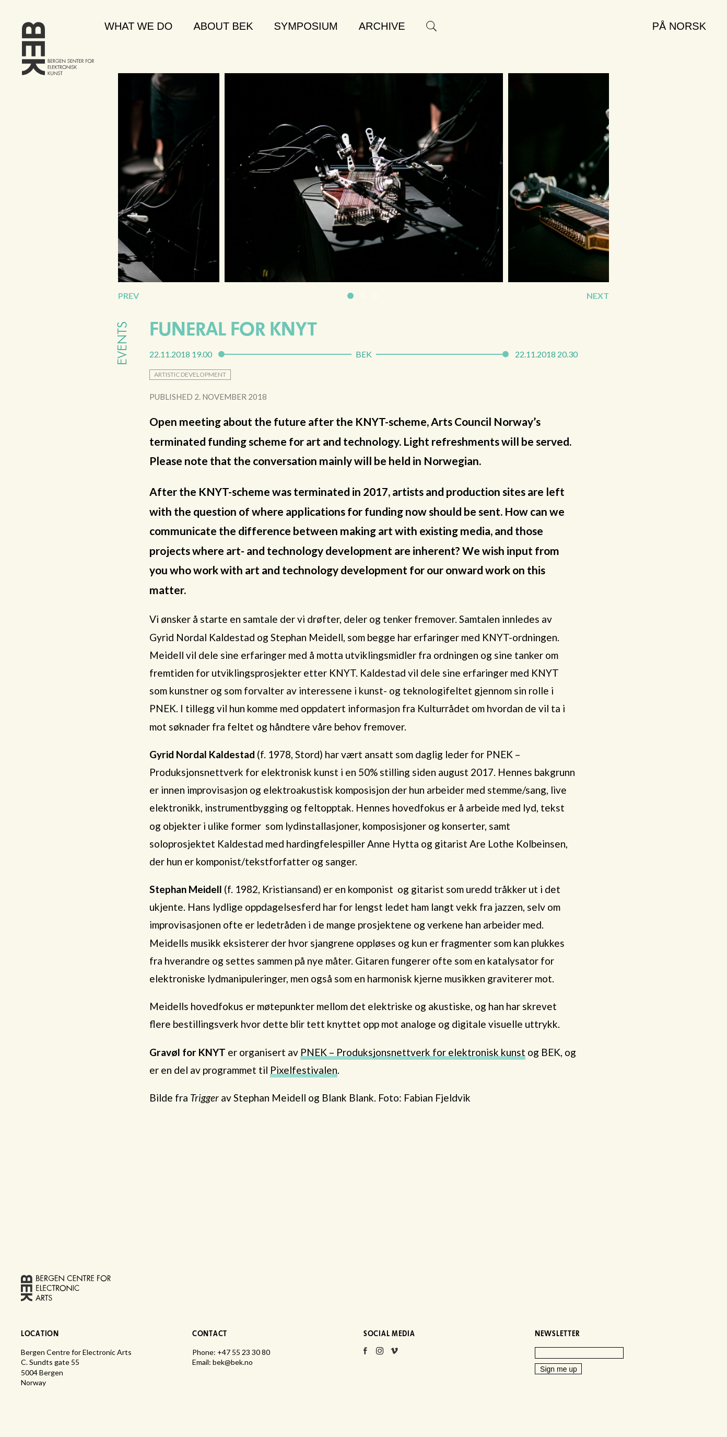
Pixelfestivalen (303, 1070)
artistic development (190, 374)
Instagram (379, 1353)
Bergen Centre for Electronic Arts (58, 51)
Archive (382, 26)
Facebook (365, 1353)
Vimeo (394, 1353)
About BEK (223, 26)
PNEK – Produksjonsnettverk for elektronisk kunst (412, 1052)
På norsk (679, 26)
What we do (138, 26)
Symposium (306, 26)
